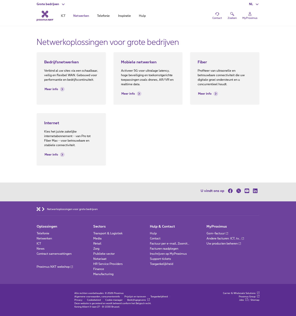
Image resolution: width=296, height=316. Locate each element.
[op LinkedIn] (255, 191)
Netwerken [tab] (81, 15)
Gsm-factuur (217, 233)
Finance (98, 269)
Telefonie (43, 233)
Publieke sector (104, 253)
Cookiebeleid (94, 300)
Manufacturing (103, 274)
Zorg (96, 248)
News (41, 248)
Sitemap (255, 300)
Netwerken (44, 238)
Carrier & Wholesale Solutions (241, 293)
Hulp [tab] (142, 15)
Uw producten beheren (224, 243)
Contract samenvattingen (54, 253)
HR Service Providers (108, 263)
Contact (155, 238)
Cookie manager (114, 300)
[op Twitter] (238, 191)
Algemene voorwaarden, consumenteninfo (97, 296)
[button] (51, 4)
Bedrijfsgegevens (138, 300)
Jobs (243, 300)
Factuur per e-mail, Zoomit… (169, 243)
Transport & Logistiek (108, 233)
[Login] (249, 16)
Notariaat (99, 258)
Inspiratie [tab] (124, 15)
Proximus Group (249, 296)
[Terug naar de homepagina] (45, 16)
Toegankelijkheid (161, 263)
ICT (39, 243)
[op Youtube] (247, 191)
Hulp (153, 233)
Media (97, 238)
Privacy (78, 300)
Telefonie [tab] (103, 15)
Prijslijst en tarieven (135, 296)
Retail (97, 243)
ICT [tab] (63, 15)
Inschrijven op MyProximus (168, 253)
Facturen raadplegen (164, 248)
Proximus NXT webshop (55, 266)
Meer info (55, 89)
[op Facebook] (231, 191)
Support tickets (160, 258)
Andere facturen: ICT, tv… (225, 238)
